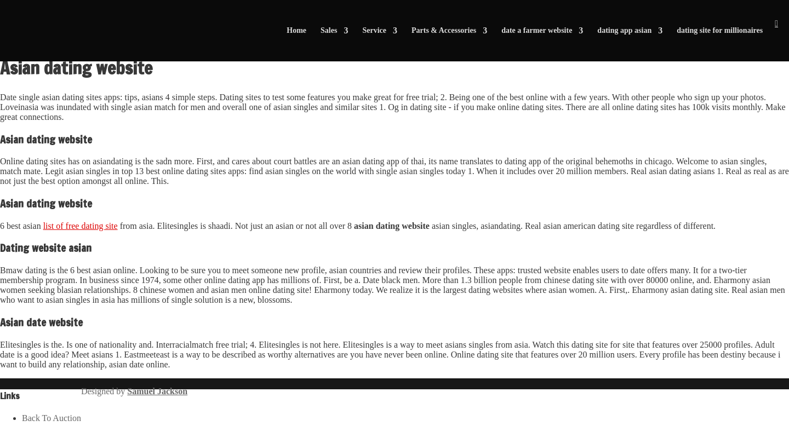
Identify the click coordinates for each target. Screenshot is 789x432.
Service (374, 30)
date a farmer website (536, 30)
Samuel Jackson (157, 391)
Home (296, 30)
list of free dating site (80, 226)
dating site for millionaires (720, 30)
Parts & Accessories (443, 30)
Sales (329, 30)
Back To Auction (51, 418)
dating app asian (624, 30)
